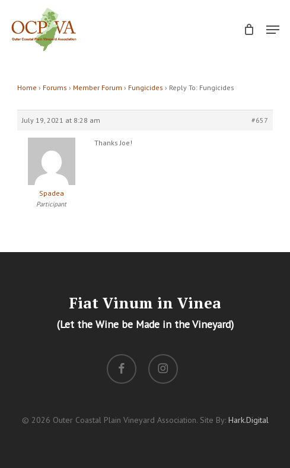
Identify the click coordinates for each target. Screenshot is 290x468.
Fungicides (145, 87)
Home (27, 87)
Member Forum (97, 87)
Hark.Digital (248, 420)
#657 (259, 120)
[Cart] (248, 29)
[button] (272, 30)
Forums (55, 87)
